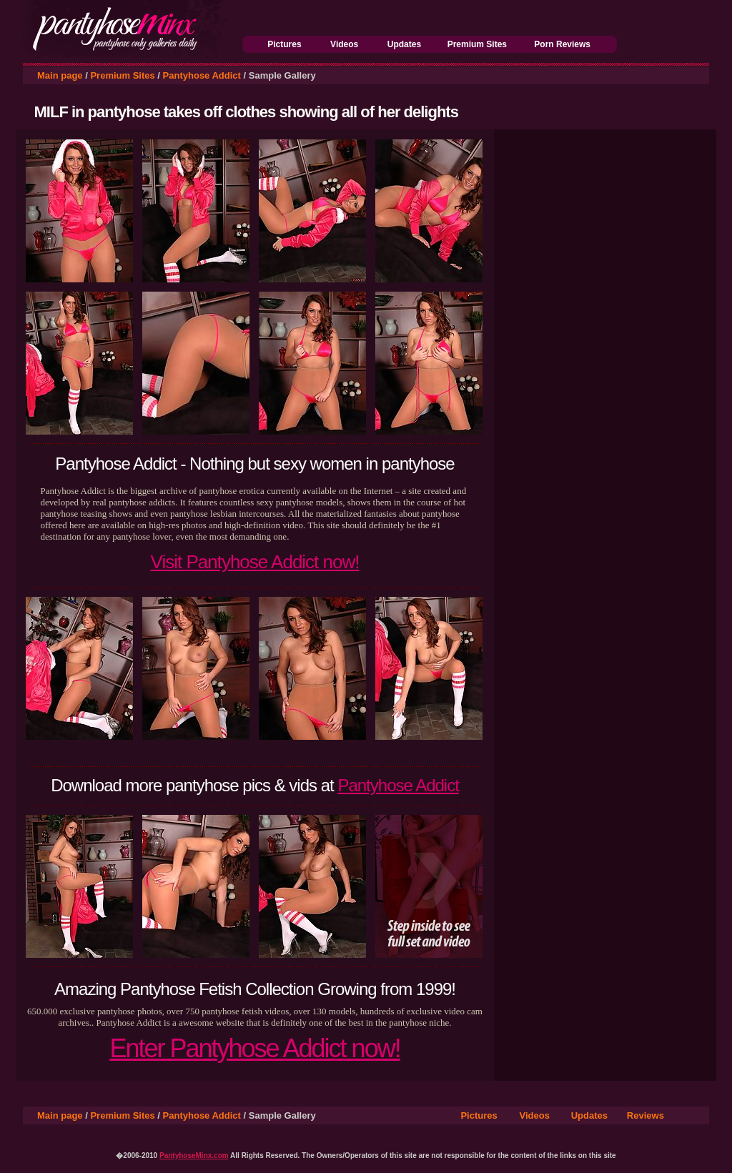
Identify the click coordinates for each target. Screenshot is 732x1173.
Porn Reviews (562, 44)
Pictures (284, 44)
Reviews (645, 1115)
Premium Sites (477, 44)
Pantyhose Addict (202, 75)
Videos (344, 44)
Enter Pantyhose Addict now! (254, 1048)
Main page (60, 75)
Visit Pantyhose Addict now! (255, 562)
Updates (404, 44)
